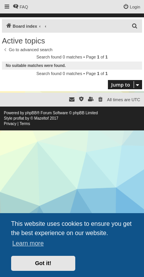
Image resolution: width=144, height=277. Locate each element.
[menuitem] (20, 7)
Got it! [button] (43, 263)
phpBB (31, 113)
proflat (18, 118)
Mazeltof (41, 118)
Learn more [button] (28, 243)
